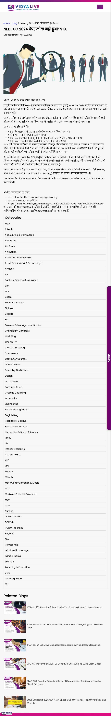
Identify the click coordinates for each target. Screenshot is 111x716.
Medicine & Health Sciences (20, 494)
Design (9, 375)
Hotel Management (16, 426)
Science (9, 561)
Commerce (11, 353)
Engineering (11, 404)
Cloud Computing (15, 347)
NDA (7, 505)
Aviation (9, 268)
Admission (10, 240)
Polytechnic (11, 544)
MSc (7, 499)
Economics (11, 398)
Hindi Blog (10, 336)
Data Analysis (12, 364)
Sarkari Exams (13, 556)
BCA (7, 291)
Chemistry (11, 342)
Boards (9, 314)
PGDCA (9, 522)
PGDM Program (14, 528)
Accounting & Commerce (19, 235)
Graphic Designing (15, 392)
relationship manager (17, 550)
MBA (7, 223)
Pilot (7, 539)
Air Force (10, 246)
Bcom (8, 297)
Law (7, 466)
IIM (6, 443)
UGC (7, 573)
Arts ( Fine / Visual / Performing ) (23, 263)
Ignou (8, 437)
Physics (9, 533)
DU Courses (11, 381)
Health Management (16, 409)
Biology (9, 308)
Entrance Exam (13, 387)
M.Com (9, 471)
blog (15, 23)
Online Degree (13, 516)
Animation (10, 252)
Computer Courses (16, 359)
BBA (7, 285)
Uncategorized (13, 578)
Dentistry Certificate (16, 370)
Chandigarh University (17, 330)
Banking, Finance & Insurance (21, 280)
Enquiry (109, 358)
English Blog (11, 415)
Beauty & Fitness (14, 302)
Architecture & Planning (18, 257)
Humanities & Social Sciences (21, 432)
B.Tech (9, 229)
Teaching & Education (17, 567)
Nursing (9, 511)
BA (6, 274)
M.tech (9, 477)
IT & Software (12, 454)
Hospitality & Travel (16, 421)
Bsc (7, 319)
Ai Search (6, 713)
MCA (7, 488)
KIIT (7, 460)
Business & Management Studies (23, 325)
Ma (6, 584)
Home (6, 23)
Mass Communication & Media (22, 482)
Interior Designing (15, 449)
